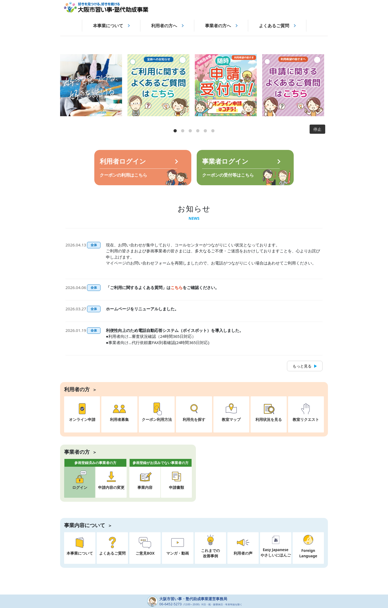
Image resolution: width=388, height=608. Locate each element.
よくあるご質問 (274, 26)
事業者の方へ (218, 26)
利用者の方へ (164, 26)
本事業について (108, 26)
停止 (317, 129)
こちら (177, 287)
